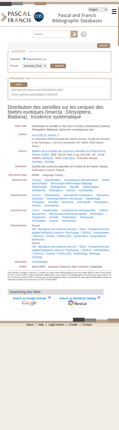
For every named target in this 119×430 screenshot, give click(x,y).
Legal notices (56, 324)
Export (103, 45)
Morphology (93, 198)
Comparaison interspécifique (81, 179)
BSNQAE (47, 158)
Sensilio (54, 217)
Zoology (49, 161)
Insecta (70, 190)
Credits (73, 324)
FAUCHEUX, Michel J (45, 135)
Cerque (36, 179)
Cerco (35, 210)
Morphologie (39, 186)
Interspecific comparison (78, 195)
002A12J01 (65, 236)
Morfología (96, 213)
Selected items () (36, 59)
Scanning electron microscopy (65, 198)
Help (41, 324)
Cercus (36, 195)
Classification (52, 179)
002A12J (39, 236)
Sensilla (53, 202)
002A (83, 229)
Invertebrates (101, 232)
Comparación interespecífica (79, 210)
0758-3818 (68, 158)
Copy (19, 84)
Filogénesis (39, 217)
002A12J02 (65, 253)
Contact (87, 324)
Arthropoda (38, 190)
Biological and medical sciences (57, 229)
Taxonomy (67, 202)
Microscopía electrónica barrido (68, 213)
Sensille (74, 186)
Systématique (91, 186)
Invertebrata (86, 190)
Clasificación (50, 210)
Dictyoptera (56, 190)
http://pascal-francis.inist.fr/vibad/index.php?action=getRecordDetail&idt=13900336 (37, 92)
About (29, 324)
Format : (15, 65)
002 (34, 229)
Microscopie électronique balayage (71, 183)
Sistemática (69, 217)
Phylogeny (38, 202)
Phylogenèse (58, 186)
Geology (37, 161)
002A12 (87, 232)
